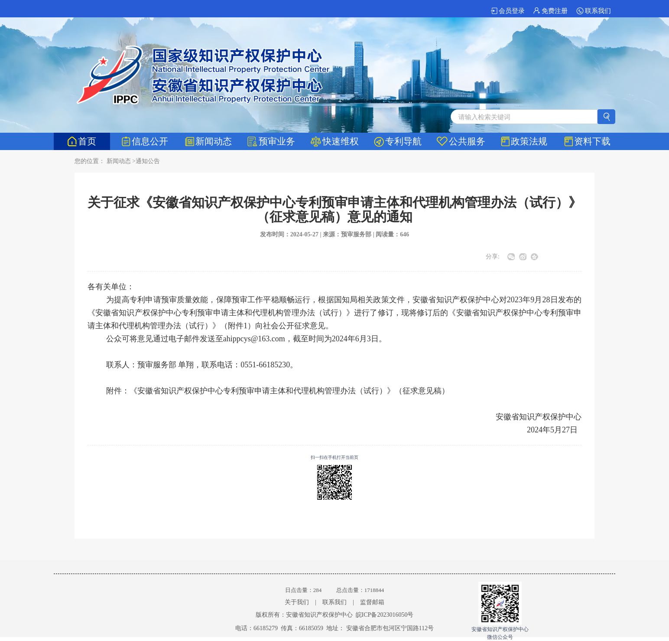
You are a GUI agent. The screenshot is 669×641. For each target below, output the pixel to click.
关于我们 (297, 602)
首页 (82, 141)
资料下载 (587, 141)
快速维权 (335, 141)
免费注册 (550, 10)
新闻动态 (208, 141)
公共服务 (461, 141)
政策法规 (524, 141)
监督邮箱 (372, 602)
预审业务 (271, 141)
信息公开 (145, 141)
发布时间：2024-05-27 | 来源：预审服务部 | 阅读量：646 (334, 234)
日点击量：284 (303, 590)
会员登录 (508, 10)
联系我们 (593, 10)
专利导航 (398, 141)
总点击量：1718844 (360, 590)
